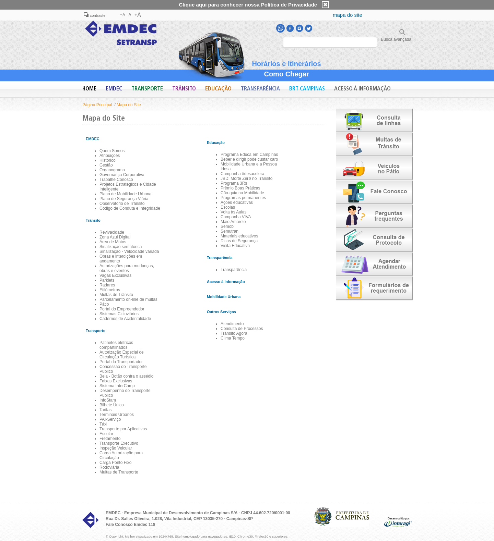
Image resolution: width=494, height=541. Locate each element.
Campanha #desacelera (242, 173)
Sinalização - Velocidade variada (129, 251)
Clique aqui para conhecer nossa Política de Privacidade (248, 5)
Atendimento (232, 323)
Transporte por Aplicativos (123, 429)
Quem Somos (112, 150)
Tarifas (105, 409)
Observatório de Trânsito (121, 203)
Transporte (147, 89)
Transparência (260, 89)
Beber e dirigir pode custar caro (249, 159)
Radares (107, 285)
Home (89, 89)
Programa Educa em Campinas (249, 154)
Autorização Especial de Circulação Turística (121, 354)
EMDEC (114, 89)
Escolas (228, 207)
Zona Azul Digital (114, 237)
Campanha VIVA (236, 216)
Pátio (104, 304)
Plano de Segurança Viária (124, 198)
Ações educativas (237, 202)
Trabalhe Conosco (116, 179)
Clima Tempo (233, 338)
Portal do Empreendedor (121, 309)
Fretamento (109, 438)
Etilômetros (109, 289)
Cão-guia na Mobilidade (242, 192)
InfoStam (107, 400)
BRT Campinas (307, 89)
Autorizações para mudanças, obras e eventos (126, 268)
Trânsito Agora (234, 333)
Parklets (106, 280)
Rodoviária (109, 467)
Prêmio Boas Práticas (240, 188)
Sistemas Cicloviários (119, 313)
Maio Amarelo (233, 221)
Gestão (106, 165)
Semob (227, 226)
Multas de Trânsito (116, 294)
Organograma (112, 170)
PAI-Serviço (110, 419)
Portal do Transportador (121, 361)
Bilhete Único (111, 405)
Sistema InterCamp (117, 385)
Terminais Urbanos (116, 414)
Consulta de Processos (242, 328)
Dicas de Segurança (239, 240)
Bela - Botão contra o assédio (126, 376)
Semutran (229, 231)
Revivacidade (111, 232)
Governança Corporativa (121, 174)
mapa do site (347, 15)
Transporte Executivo (118, 443)
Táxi (103, 424)
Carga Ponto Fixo (115, 462)
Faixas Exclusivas (115, 381)
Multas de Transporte (118, 472)
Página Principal (97, 104)
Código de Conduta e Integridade (129, 208)
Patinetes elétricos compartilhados (116, 345)
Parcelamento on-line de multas (128, 299)
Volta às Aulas (233, 212)
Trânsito (184, 89)
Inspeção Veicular (115, 448)
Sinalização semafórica (120, 246)
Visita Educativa (235, 245)
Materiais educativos (239, 236)
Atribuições (109, 155)
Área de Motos (112, 241)
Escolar (106, 433)
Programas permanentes (243, 197)
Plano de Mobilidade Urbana (125, 194)
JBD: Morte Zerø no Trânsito (246, 178)
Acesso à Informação (362, 89)
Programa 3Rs (234, 183)
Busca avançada (396, 39)
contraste (94, 15)
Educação (218, 89)
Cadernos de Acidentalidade (125, 318)
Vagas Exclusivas (115, 275)
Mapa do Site (129, 104)
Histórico (107, 160)
